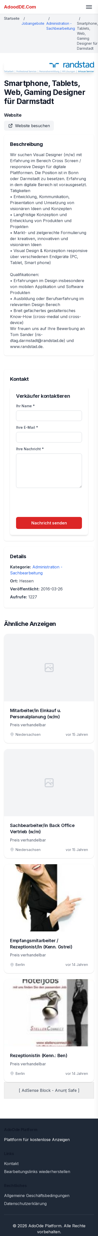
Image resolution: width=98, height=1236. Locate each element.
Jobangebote (33, 23)
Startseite (12, 18)
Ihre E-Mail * (27, 427)
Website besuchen (29, 125)
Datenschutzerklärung (25, 1203)
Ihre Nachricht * (30, 449)
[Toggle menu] (89, 7)
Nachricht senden (49, 522)
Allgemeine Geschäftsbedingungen (36, 1195)
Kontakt (11, 1163)
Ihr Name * (25, 406)
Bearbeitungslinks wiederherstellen (37, 1171)
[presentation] (54, 503)
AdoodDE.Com (20, 6)
